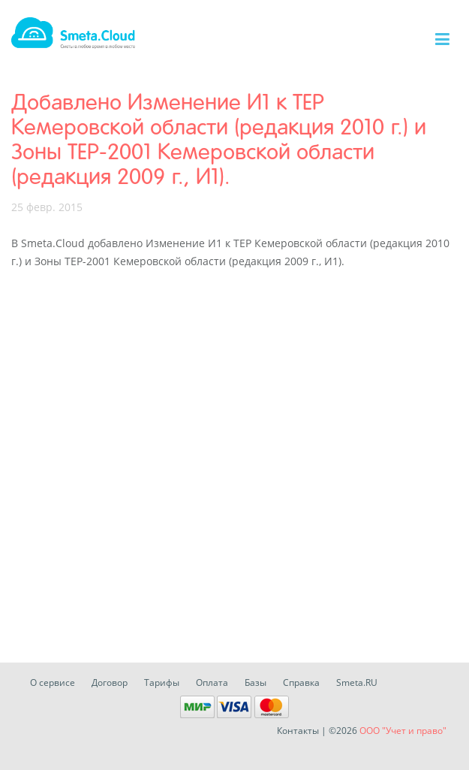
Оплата (212, 682)
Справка (301, 682)
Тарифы (161, 682)
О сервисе (52, 682)
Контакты (298, 730)
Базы (255, 682)
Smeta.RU (356, 682)
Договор (110, 682)
